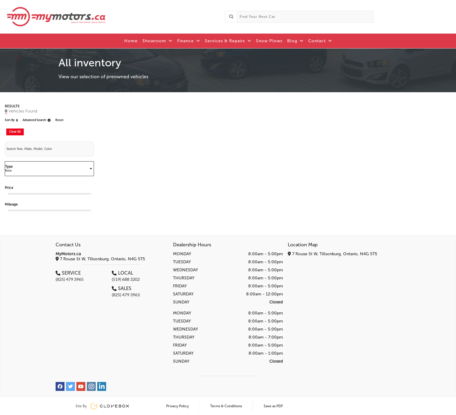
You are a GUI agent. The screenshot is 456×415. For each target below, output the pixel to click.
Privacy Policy (177, 406)
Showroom (157, 40)
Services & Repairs (228, 40)
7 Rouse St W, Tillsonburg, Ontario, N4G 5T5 (100, 258)
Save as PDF (273, 406)
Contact (320, 40)
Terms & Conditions (226, 406)
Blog (295, 40)
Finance (188, 40)
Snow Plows (269, 40)
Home (131, 40)
